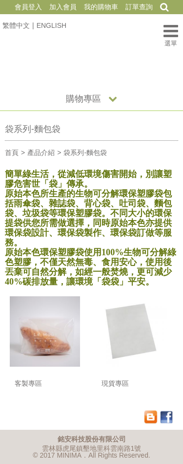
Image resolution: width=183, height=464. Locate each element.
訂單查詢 (139, 7)
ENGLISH (51, 25)
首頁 (12, 152)
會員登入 (28, 7)
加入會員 (63, 7)
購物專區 (83, 99)
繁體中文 (16, 25)
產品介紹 (41, 152)
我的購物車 (101, 7)
